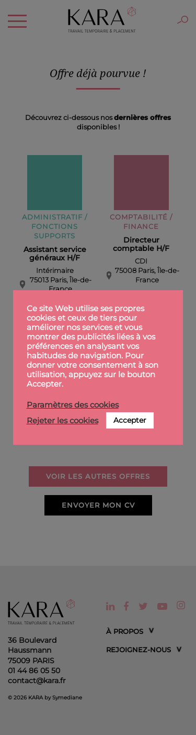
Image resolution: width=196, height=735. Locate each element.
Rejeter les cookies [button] (62, 420)
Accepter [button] (129, 420)
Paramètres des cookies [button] (73, 405)
